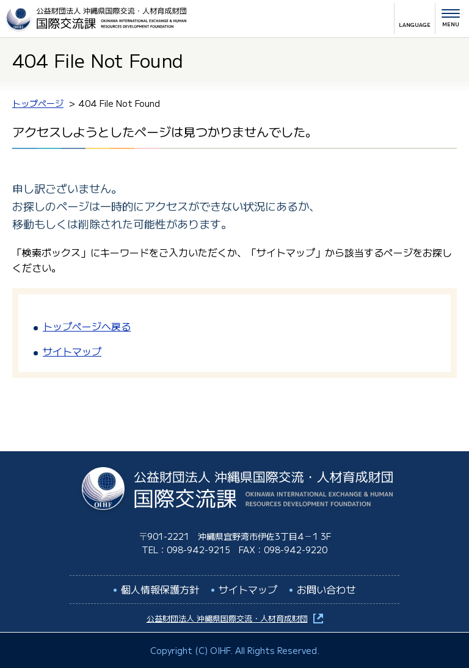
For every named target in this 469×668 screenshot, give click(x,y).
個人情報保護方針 (160, 589)
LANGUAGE (415, 24)
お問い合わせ (326, 589)
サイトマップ (72, 351)
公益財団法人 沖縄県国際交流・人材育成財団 (227, 618)
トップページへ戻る (87, 326)
